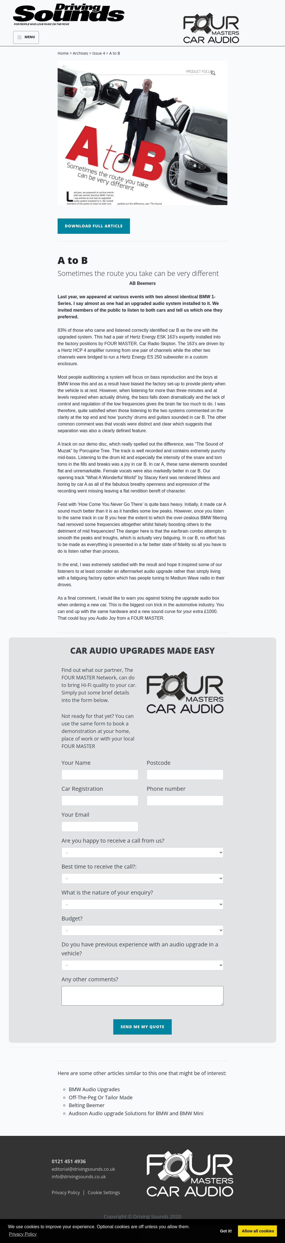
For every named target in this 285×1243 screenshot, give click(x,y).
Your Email (75, 814)
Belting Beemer (87, 1105)
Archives (80, 53)
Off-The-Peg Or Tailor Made (100, 1097)
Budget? (72, 918)
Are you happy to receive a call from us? (113, 840)
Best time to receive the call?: (99, 866)
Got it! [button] (226, 1231)
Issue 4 (98, 53)
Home (63, 53)
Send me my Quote (142, 1026)
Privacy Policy (66, 1192)
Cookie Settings (104, 1192)
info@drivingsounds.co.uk (79, 1177)
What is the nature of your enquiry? (107, 892)
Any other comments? (90, 979)
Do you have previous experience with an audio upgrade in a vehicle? (140, 949)
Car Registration (82, 788)
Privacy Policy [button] (23, 1234)
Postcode (159, 762)
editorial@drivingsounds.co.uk (83, 1169)
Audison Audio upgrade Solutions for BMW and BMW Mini (136, 1113)
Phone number (166, 788)
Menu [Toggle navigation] (26, 37)
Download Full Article (94, 226)
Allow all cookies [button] (258, 1231)
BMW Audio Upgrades (94, 1089)
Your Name (76, 762)
